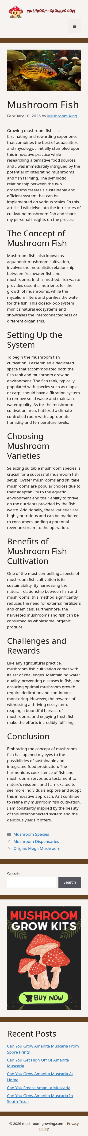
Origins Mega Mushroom (36, 848)
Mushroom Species (31, 834)
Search (13, 873)
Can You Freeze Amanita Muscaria (38, 1087)
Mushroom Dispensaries (36, 841)
